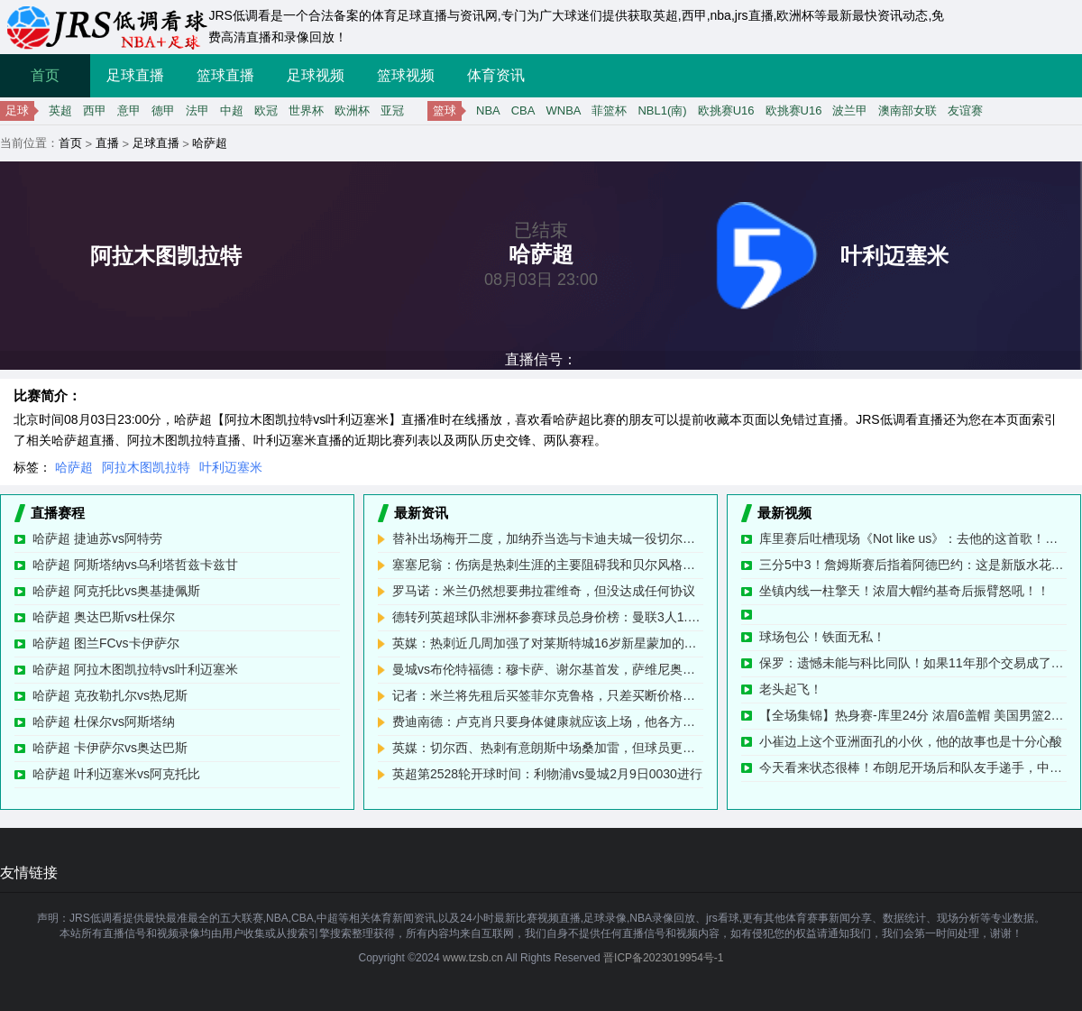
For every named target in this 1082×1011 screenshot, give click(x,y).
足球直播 (135, 75)
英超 (60, 110)
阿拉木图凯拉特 (146, 467)
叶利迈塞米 (230, 467)
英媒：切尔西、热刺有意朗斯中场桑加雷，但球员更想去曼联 (547, 747)
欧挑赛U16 (726, 110)
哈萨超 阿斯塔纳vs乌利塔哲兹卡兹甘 (135, 564)
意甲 (129, 110)
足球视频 (315, 75)
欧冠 (266, 110)
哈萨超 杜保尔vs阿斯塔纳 (103, 721)
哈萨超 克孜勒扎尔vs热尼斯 (110, 695)
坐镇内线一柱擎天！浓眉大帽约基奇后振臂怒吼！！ (904, 591)
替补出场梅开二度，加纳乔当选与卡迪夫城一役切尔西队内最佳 (547, 538)
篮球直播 (225, 75)
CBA (523, 110)
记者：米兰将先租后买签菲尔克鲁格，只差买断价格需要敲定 (547, 695)
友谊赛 (965, 110)
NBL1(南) (661, 110)
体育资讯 (496, 75)
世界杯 (306, 110)
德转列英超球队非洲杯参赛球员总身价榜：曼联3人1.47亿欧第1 (547, 617)
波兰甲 (849, 110)
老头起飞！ (790, 689)
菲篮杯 (609, 110)
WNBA (563, 110)
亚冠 (392, 110)
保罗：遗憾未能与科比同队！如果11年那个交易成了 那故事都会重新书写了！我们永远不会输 (913, 663)
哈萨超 (209, 143)
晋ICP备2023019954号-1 (663, 957)
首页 (45, 75)
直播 (107, 143)
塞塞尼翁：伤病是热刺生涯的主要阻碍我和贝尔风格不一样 (547, 564)
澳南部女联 (907, 110)
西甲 (94, 110)
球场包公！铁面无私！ (822, 637)
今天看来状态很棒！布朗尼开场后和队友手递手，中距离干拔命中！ (913, 767)
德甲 (163, 110)
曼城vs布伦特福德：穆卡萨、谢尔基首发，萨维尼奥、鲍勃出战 (547, 669)
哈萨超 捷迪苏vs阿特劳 (97, 538)
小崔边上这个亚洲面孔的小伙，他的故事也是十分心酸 (910, 741)
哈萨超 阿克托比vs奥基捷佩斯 (116, 591)
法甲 (197, 110)
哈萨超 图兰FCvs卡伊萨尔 (105, 643)
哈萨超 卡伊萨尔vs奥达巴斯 (110, 747)
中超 (231, 110)
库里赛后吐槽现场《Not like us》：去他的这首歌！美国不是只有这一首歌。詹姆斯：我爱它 (913, 538)
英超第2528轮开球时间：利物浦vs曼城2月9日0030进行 (547, 774)
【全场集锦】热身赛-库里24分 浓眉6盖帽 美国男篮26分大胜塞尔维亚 (913, 715)
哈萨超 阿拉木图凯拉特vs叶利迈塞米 (135, 669)
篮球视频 (406, 75)
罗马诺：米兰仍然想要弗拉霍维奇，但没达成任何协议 (543, 591)
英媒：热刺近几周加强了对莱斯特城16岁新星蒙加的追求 (547, 643)
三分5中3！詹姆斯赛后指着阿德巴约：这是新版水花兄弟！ (913, 564)
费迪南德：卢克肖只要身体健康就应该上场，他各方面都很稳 (547, 721)
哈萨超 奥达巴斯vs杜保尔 (103, 617)
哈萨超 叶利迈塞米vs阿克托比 (116, 774)
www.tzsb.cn (473, 957)
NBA (488, 110)
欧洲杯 (352, 110)
